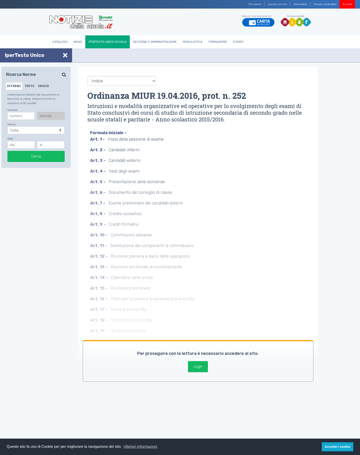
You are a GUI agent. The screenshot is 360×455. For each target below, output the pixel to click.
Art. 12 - (99, 256)
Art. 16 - (99, 298)
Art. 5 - (98, 181)
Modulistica (192, 41)
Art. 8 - (98, 213)
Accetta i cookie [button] (337, 447)
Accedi (347, 4)
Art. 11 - (99, 245)
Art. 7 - (98, 203)
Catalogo (60, 41)
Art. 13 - (99, 266)
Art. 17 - (99, 309)
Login (198, 366)
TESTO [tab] (29, 86)
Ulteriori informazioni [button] (140, 447)
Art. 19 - (99, 330)
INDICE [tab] (43, 86)
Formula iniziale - (108, 132)
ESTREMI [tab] (14, 86)
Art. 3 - (98, 160)
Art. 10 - (99, 235)
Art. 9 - (98, 224)
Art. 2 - (98, 149)
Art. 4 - (98, 171)
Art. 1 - (98, 139)
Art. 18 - (99, 320)
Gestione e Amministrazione (155, 41)
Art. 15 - (99, 288)
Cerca (36, 156)
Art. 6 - (98, 192)
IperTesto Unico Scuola (108, 41)
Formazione (218, 41)
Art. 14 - (99, 277)
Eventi (238, 41)
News (78, 41)
